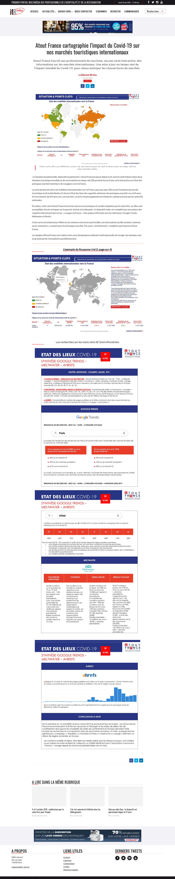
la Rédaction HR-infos (88, 74)
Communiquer (131, 11)
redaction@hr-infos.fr (21, 867)
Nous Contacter (83, 11)
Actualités (48, 11)
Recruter (115, 11)
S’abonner (101, 11)
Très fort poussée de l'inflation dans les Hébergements (85, 811)
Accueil (34, 11)
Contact (66, 857)
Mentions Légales (70, 870)
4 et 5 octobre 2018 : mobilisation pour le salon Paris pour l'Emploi (48, 811)
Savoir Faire (64, 11)
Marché (87, 81)
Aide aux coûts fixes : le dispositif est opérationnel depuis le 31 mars (122, 811)
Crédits (66, 867)
